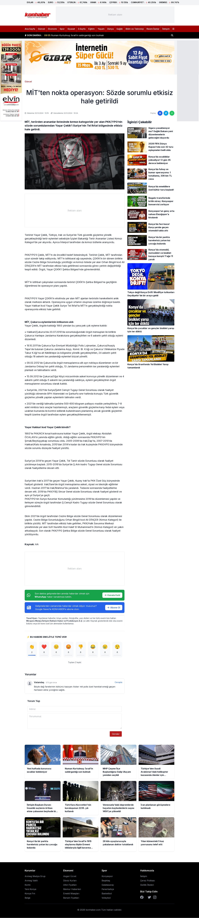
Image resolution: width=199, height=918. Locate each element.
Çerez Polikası (147, 880)
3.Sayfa (81, 28)
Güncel (41, 28)
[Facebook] (141, 897)
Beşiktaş (106, 880)
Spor (62, 28)
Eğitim (91, 28)
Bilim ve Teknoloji (135, 28)
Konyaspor (107, 876)
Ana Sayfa (30, 28)
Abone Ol (113, 607)
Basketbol (107, 893)
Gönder (116, 734)
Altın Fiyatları (70, 885)
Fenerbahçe (108, 889)
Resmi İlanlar (153, 28)
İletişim (166, 28)
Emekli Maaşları (71, 893)
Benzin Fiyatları (71, 898)
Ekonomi (52, 28)
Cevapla (118, 682)
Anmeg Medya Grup (35, 876)
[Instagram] (154, 897)
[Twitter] (149, 897)
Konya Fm (30, 893)
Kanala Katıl (112, 595)
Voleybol (106, 898)
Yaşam (101, 28)
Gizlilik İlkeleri (147, 885)
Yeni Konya (30, 889)
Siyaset (71, 28)
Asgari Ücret (69, 876)
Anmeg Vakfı (31, 880)
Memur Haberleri (72, 889)
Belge (27, 898)
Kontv (28, 885)
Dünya (110, 28)
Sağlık (119, 28)
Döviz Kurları (70, 880)
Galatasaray (108, 885)
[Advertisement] (188, 80)
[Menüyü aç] (173, 29)
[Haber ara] (172, 35)
